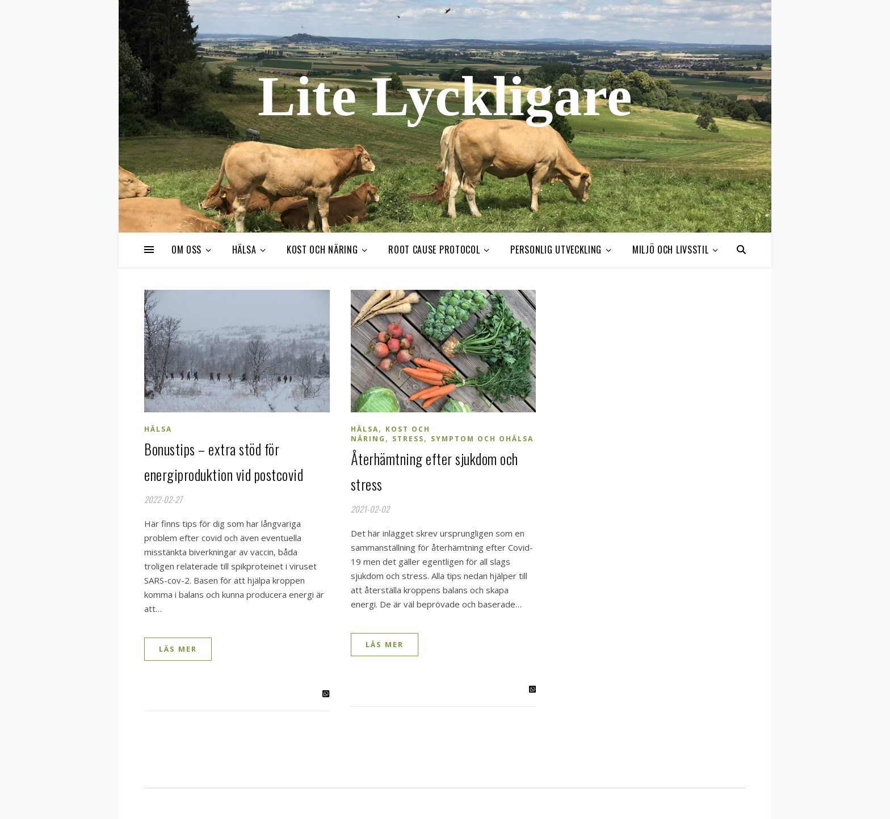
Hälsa (244, 249)
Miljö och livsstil (670, 249)
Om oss (186, 249)
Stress (408, 439)
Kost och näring (322, 249)
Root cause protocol (434, 249)
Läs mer (178, 649)
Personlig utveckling (556, 249)
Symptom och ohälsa (482, 439)
